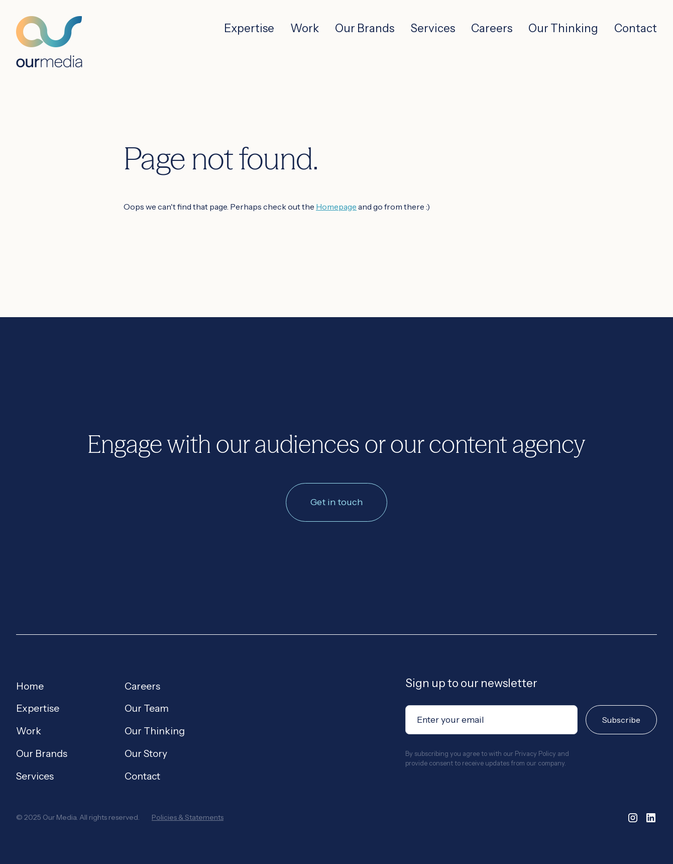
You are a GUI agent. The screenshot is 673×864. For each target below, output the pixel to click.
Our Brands (364, 28)
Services (432, 28)
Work (304, 28)
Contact (635, 28)
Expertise (249, 28)
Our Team (147, 708)
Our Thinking (563, 28)
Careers (491, 28)
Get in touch (336, 502)
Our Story (146, 753)
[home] (49, 34)
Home (30, 686)
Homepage (336, 207)
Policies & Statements (187, 817)
